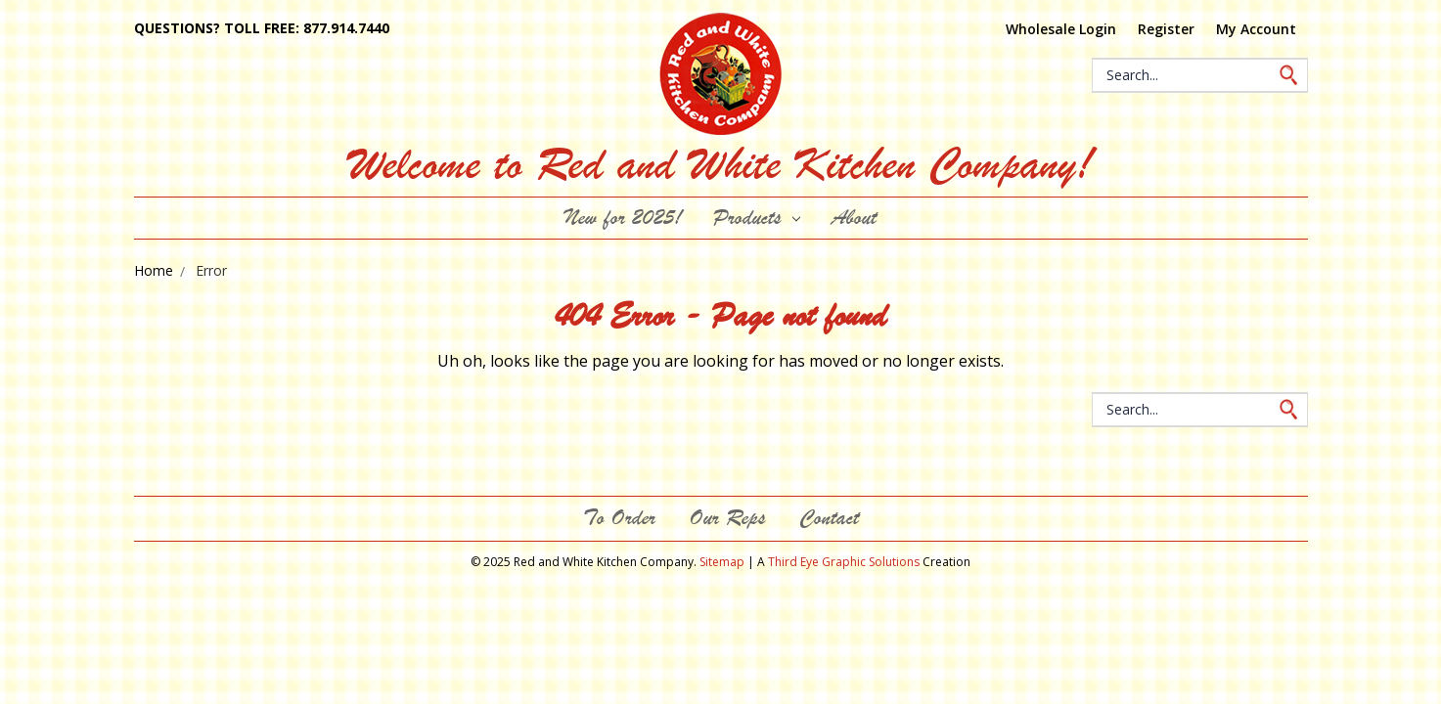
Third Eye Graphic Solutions (844, 561)
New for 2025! (623, 217)
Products (756, 217)
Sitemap (721, 561)
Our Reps (727, 518)
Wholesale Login (1061, 29)
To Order (619, 518)
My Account (1256, 29)
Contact (829, 518)
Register (1166, 29)
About (854, 217)
